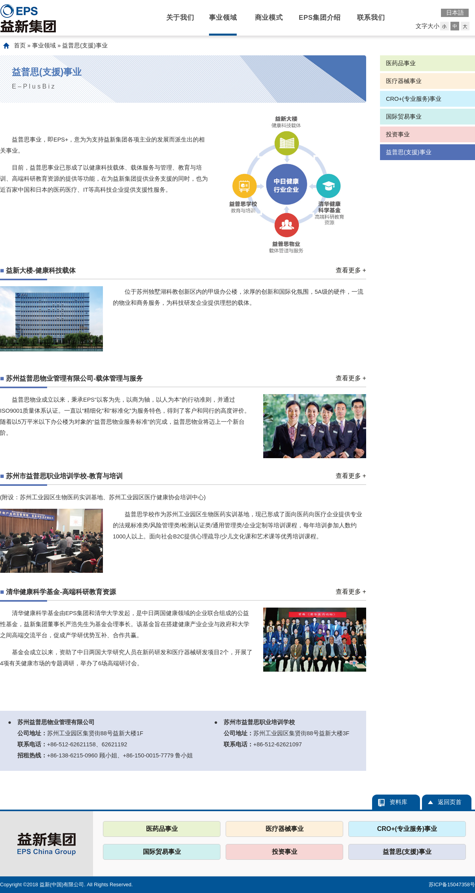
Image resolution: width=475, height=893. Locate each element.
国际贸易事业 (404, 116)
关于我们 (180, 17)
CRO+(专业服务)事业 (413, 99)
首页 (20, 45)
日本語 (455, 12)
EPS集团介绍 (320, 17)
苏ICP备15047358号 (452, 884)
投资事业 (398, 134)
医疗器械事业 (404, 81)
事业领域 (223, 17)
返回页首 (450, 802)
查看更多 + (351, 270)
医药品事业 (401, 63)
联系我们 (371, 17)
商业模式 (269, 17)
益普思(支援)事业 (408, 152)
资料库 (398, 802)
